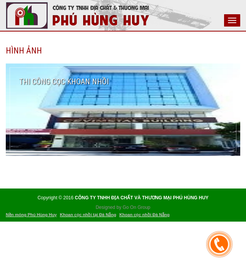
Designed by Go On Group (122, 207)
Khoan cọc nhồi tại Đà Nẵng (88, 214)
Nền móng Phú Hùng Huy (31, 214)
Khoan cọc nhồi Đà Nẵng (144, 214)
